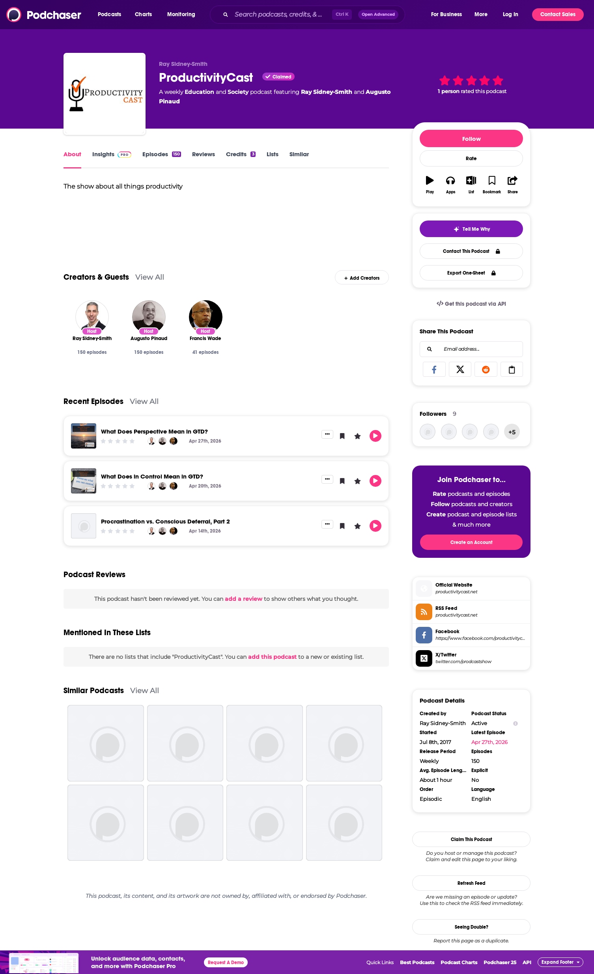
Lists (272, 154)
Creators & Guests (96, 289)
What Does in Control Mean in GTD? (152, 487)
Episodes (161, 154)
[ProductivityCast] (104, 93)
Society (238, 91)
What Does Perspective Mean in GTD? (154, 442)
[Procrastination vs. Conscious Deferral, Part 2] (83, 537)
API (527, 962)
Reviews (203, 154)
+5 (512, 432)
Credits (240, 154)
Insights (111, 154)
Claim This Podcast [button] (471, 839)
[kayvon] (449, 431)
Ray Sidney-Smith (326, 91)
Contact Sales (557, 14)
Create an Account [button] (471, 542)
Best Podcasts (417, 962)
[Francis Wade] (205, 328)
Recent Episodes (93, 412)
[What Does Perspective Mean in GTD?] (83, 447)
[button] (111, 14)
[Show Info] (515, 723)
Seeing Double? (471, 927)
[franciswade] (427, 431)
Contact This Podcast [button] (471, 251)
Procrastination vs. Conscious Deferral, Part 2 (165, 532)
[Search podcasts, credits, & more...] (282, 14)
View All (149, 288)
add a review (243, 609)
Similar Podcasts (94, 702)
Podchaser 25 (500, 962)
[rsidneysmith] (470, 431)
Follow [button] (471, 138)
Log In (510, 14)
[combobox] (319, 15)
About (72, 154)
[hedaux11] (491, 431)
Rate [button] (471, 158)
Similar (299, 154)
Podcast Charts (459, 962)
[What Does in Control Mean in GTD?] (83, 492)
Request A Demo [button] (226, 962)
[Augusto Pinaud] (149, 328)
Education (199, 91)
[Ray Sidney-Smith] (92, 328)
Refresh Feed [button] (472, 883)
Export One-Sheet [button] (471, 273)
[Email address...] (471, 349)
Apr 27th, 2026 (489, 742)
